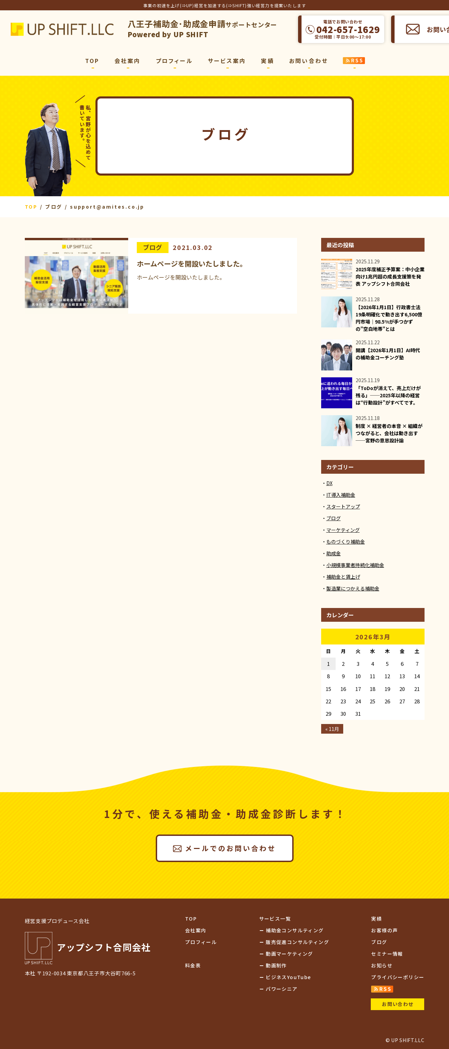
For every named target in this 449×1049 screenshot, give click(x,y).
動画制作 (276, 965)
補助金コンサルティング (295, 930)
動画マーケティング (289, 953)
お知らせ (381, 965)
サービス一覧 (275, 918)
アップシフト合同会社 (62, 29)
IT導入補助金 (340, 494)
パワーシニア (281, 988)
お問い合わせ (308, 60)
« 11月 (332, 728)
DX (329, 483)
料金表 (193, 965)
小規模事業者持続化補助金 (355, 565)
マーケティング (343, 529)
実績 (267, 60)
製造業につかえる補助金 (352, 588)
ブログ (153, 247)
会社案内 (127, 60)
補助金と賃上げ (343, 576)
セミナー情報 (387, 953)
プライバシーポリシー (397, 977)
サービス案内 (227, 60)
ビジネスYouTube (288, 977)
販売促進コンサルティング (297, 941)
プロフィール (174, 60)
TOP (92, 60)
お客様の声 (384, 930)
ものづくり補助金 (345, 541)
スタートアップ (343, 506)
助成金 (333, 553)
